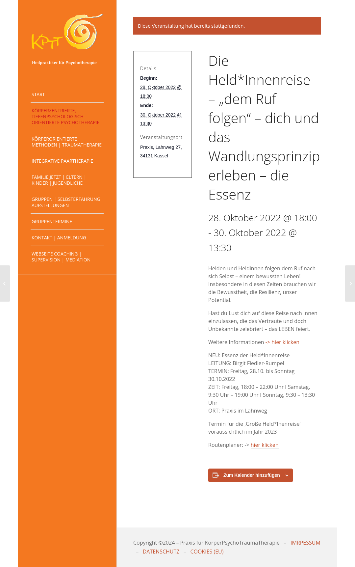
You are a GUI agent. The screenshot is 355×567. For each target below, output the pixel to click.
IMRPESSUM (305, 542)
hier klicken (265, 444)
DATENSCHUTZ (161, 551)
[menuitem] (67, 95)
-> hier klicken (282, 342)
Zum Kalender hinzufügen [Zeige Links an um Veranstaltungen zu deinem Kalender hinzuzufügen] (251, 475)
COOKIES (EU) (206, 551)
